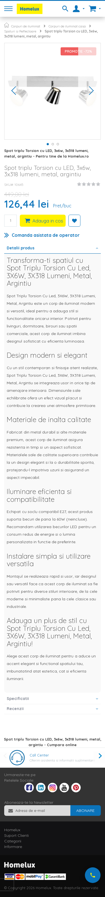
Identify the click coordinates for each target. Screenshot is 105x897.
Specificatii (18, 698)
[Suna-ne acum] (93, 875)
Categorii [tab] (12, 841)
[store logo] (29, 9)
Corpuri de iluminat (25, 26)
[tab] (52, 248)
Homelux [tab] (12, 829)
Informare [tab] (13, 846)
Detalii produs (20, 247)
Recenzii (15, 708)
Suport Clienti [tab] (16, 835)
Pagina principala (6, 25)
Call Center (39, 755)
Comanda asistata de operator (46, 235)
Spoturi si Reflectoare (20, 31)
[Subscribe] (85, 810)
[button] (15, 91)
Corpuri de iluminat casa (67, 26)
